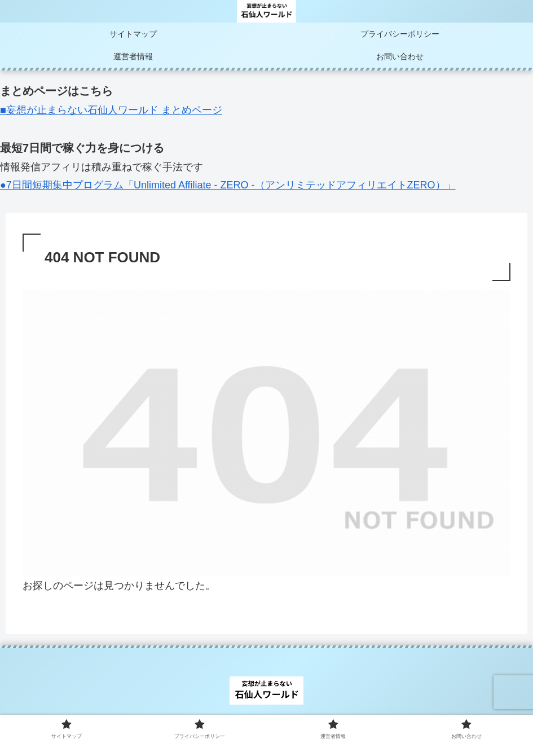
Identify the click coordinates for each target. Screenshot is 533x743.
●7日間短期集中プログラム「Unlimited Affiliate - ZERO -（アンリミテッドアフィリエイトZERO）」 (228, 185)
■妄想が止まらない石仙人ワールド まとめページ (111, 110)
